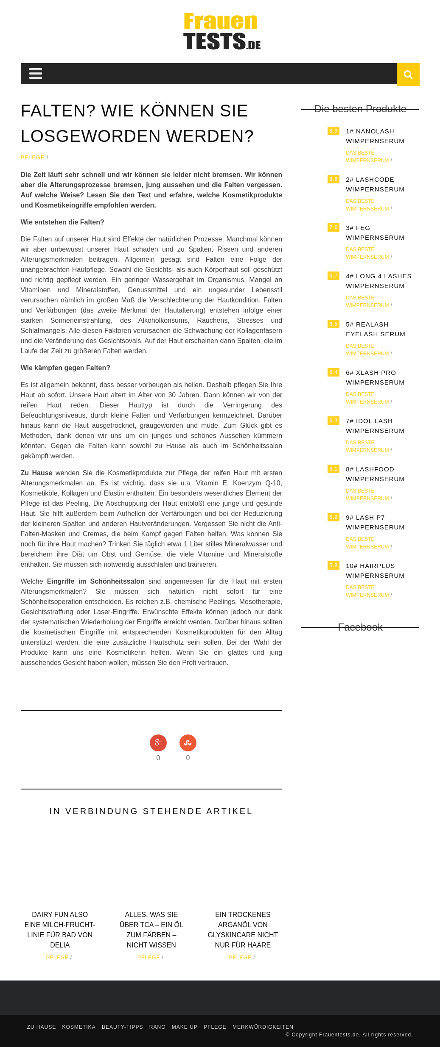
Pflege (33, 157)
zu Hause (41, 1027)
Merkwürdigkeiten (263, 1027)
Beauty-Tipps (122, 1027)
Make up (185, 1027)
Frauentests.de (339, 1035)
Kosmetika (79, 1027)
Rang (157, 1027)
